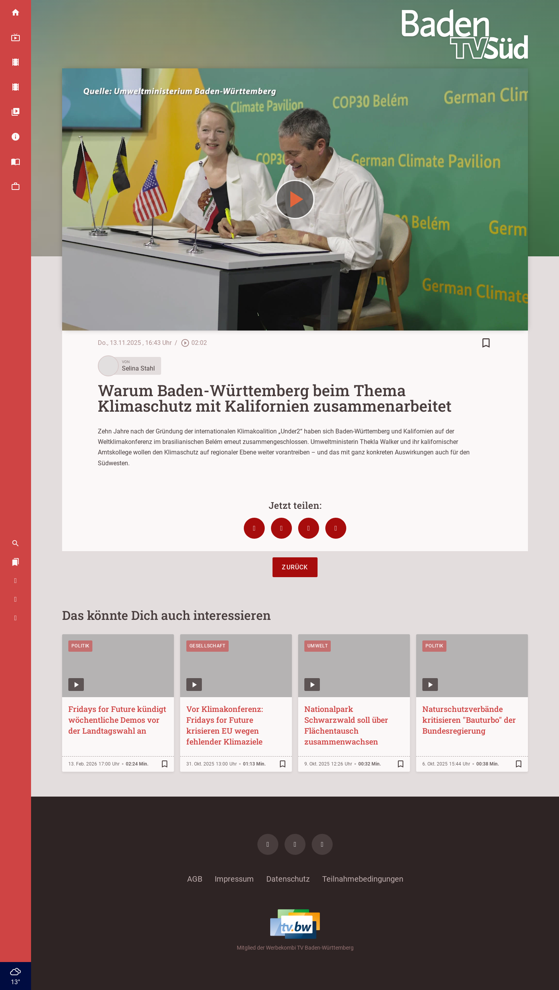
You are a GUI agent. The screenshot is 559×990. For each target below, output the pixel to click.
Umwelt (317, 646)
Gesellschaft (207, 646)
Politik (80, 646)
